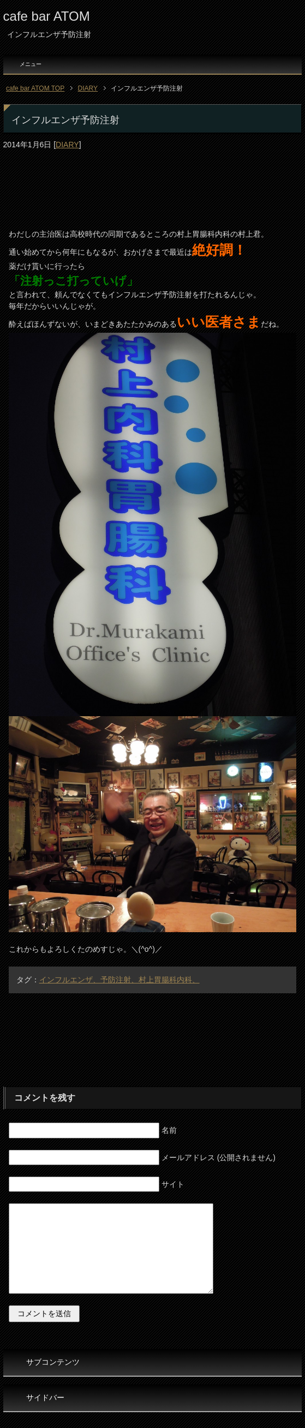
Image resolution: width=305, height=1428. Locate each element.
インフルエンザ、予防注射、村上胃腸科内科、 (119, 979)
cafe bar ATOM (46, 16)
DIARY (67, 144)
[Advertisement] (152, 178)
